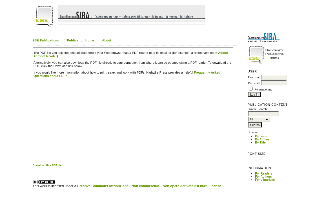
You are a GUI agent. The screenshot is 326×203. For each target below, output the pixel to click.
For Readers (263, 173)
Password (254, 83)
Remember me (263, 89)
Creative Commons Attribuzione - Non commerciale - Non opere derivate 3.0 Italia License (149, 186)
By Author (262, 139)
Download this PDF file (47, 165)
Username (254, 77)
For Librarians (265, 179)
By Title (260, 142)
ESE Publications (46, 40)
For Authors (263, 176)
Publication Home (80, 40)
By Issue (261, 136)
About (106, 40)
